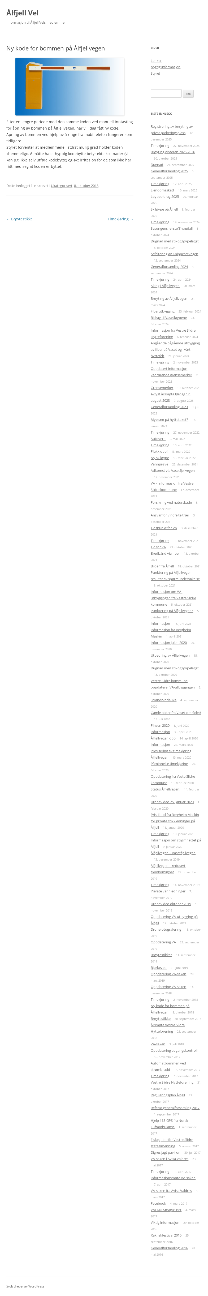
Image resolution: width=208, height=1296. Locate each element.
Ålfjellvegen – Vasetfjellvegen (173, 852)
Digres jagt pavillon (165, 1152)
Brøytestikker (161, 954)
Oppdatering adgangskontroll (174, 1050)
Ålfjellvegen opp (163, 738)
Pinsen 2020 (160, 725)
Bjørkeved (159, 967)
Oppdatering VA (163, 942)
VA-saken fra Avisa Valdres (171, 1190)
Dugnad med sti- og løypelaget (175, 241)
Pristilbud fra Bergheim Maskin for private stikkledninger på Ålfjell (175, 821)
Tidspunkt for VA (164, 527)
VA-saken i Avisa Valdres (169, 1158)
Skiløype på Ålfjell (164, 209)
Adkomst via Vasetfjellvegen (173, 470)
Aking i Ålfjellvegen (165, 285)
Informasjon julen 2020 (169, 642)
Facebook (158, 1203)
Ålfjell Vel (22, 13)
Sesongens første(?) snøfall (172, 228)
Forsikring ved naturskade (171, 502)
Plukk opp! (159, 451)
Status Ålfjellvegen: (165, 789)
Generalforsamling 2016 (169, 1248)
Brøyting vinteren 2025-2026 (173, 151)
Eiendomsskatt (162, 190)
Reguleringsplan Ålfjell (168, 1095)
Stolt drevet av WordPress (25, 1286)
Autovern (158, 438)
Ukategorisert (61, 185)
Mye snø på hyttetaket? (169, 419)
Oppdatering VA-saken (168, 974)
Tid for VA (158, 547)
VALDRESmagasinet (166, 1209)
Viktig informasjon (165, 1222)
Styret (155, 73)
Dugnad (157, 164)
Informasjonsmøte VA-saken (173, 1177)
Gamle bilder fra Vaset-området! (176, 712)
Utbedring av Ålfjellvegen (170, 655)
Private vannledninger (168, 891)
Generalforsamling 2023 (169, 406)
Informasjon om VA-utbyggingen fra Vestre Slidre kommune (173, 598)
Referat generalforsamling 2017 (175, 1107)
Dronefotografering (166, 929)
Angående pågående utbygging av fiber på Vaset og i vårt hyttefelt (175, 349)
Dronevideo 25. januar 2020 (172, 801)
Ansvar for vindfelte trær (170, 515)
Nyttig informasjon (165, 67)
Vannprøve (159, 464)
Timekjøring (120, 218)
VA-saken (158, 1044)
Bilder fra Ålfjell (162, 566)
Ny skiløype (160, 457)
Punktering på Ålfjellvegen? (172, 610)
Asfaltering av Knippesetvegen (174, 253)
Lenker (156, 60)
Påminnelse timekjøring (169, 763)
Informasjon (160, 623)
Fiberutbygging (163, 311)
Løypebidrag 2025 (165, 196)
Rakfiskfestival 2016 (166, 1235)
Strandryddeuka (163, 700)
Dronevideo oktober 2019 (171, 903)
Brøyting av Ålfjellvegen (169, 298)
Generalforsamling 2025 (169, 171)
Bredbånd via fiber (165, 553)
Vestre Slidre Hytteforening (172, 1082)
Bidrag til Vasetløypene (169, 317)
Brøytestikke (19, 218)
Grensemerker (162, 387)
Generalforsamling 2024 (169, 266)
